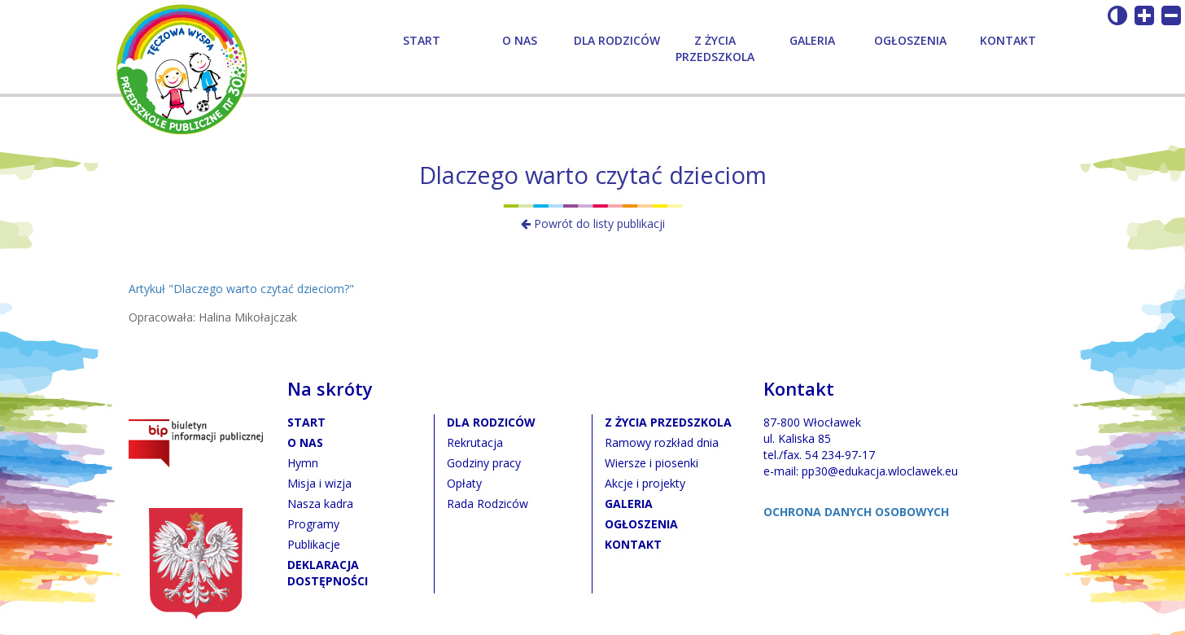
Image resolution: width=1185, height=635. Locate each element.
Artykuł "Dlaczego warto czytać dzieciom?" (241, 288)
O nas (519, 40)
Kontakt (1008, 40)
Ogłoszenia (910, 40)
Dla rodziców (617, 40)
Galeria (812, 40)
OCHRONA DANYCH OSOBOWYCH (856, 511)
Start (421, 40)
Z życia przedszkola (715, 48)
